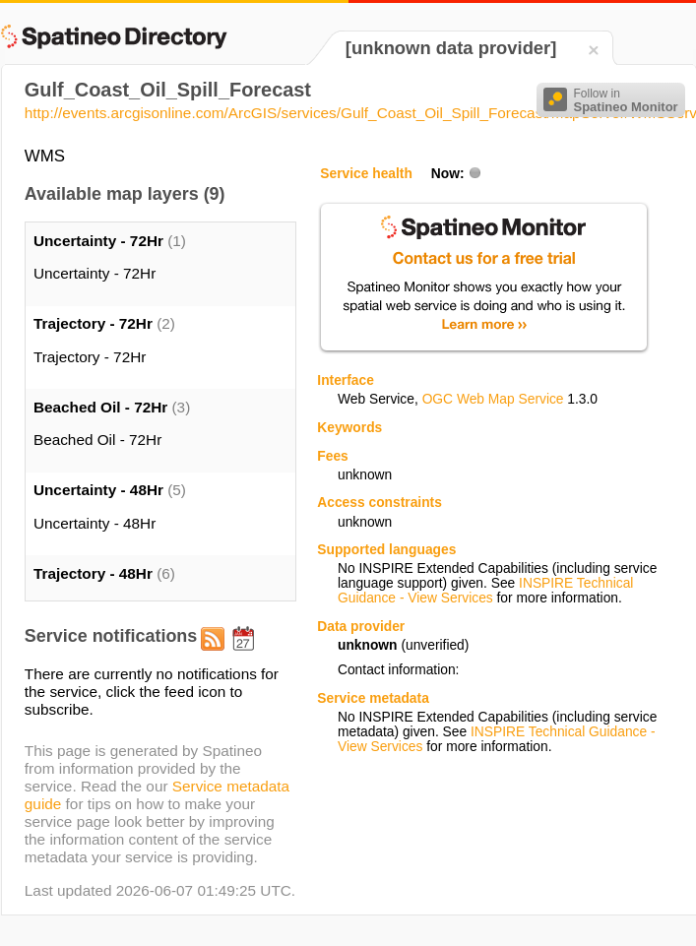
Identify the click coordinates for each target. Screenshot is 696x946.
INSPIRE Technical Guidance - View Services (485, 590)
